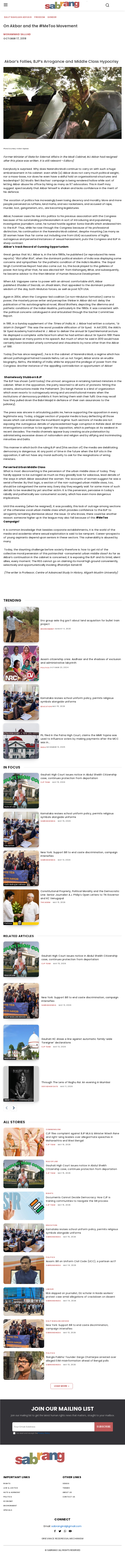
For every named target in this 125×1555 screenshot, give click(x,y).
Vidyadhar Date (49, 1086)
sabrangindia (48, 821)
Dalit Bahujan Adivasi (18, 17)
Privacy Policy (44, 1433)
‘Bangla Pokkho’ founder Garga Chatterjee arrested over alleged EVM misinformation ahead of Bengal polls (81, 1358)
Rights (49, 1193)
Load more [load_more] (61, 1386)
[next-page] (14, 1108)
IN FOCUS (11, 767)
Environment (48, 629)
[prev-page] (6, 1108)
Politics (45, 668)
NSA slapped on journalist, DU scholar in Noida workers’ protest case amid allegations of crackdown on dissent (80, 1294)
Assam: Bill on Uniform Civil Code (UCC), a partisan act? (81, 1261)
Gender (52, 17)
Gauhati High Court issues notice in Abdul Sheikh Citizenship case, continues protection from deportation (79, 776)
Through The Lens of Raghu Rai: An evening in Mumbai (75, 1082)
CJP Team (45, 782)
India (43, 747)
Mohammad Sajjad (17, 34)
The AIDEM (45, 902)
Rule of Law (10, 806)
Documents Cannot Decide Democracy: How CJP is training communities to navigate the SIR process (78, 1199)
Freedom (40, 17)
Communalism (53, 1129)
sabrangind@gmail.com (66, 1526)
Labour (50, 1289)
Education (46, 706)
